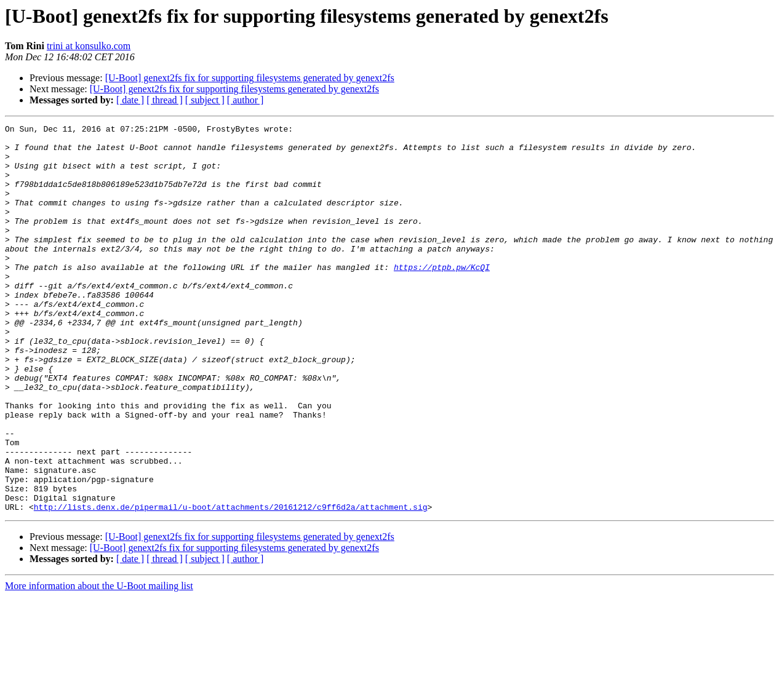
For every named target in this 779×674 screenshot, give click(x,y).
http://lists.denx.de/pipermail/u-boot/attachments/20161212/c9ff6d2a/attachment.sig (231, 584)
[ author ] (245, 100)
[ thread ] (164, 100)
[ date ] (130, 100)
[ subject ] (205, 100)
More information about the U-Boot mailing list (99, 663)
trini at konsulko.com (88, 46)
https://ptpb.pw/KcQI (442, 296)
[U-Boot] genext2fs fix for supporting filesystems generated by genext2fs (249, 78)
